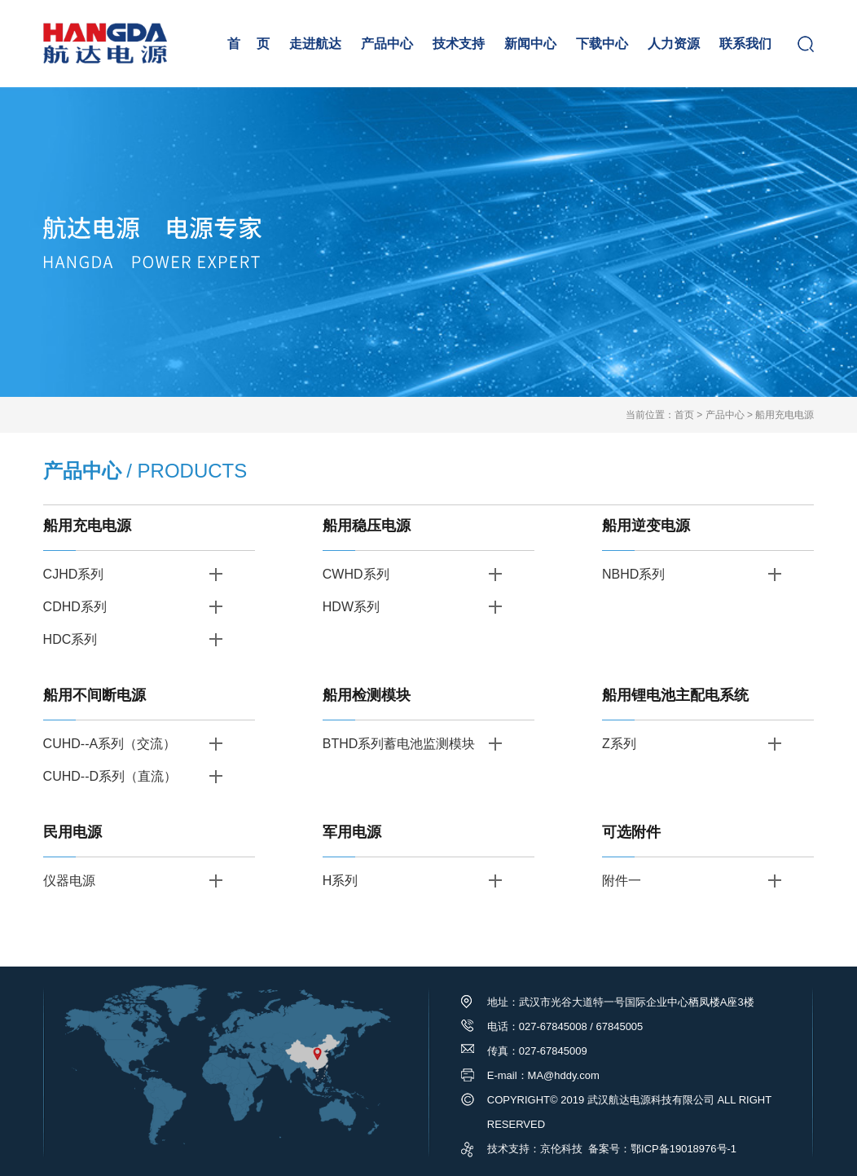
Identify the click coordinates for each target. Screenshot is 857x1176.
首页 (684, 415)
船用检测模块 (367, 695)
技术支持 (459, 44)
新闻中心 (530, 44)
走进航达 (315, 44)
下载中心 (602, 44)
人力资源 (674, 44)
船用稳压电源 (367, 526)
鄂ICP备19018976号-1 (683, 1149)
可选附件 (631, 832)
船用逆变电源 (646, 526)
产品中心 (387, 44)
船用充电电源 (784, 415)
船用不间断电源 (94, 695)
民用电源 (72, 832)
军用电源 (352, 832)
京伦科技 (561, 1149)
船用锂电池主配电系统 (675, 695)
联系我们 (745, 44)
